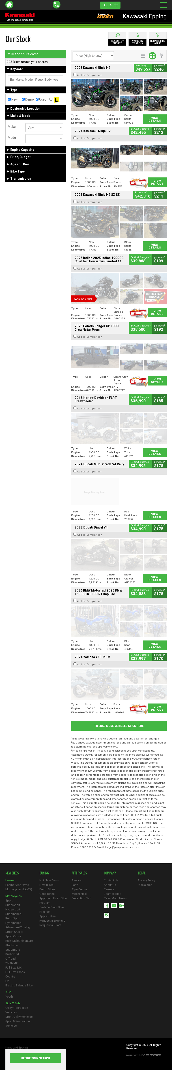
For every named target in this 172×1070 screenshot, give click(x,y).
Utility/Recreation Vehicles (16, 1010)
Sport (9, 900)
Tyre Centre (79, 889)
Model (12, 138)
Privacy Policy (146, 880)
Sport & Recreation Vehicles (17, 1023)
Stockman (12, 945)
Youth (9, 996)
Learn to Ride (112, 894)
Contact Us (111, 880)
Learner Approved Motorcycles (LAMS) (18, 887)
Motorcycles (13, 896)
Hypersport (12, 909)
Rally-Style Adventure (19, 941)
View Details (154, 119)
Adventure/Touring (17, 927)
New (13, 99)
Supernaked (13, 914)
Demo (28, 99)
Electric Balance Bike (19, 985)
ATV (8, 992)
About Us (110, 885)
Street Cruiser (14, 932)
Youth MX (11, 963)
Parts (75, 885)
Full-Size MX (13, 967)
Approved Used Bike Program (53, 900)
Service (77, 880)
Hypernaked (13, 923)
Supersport (12, 905)
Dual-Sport (12, 954)
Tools (110, 5)
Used (41, 99)
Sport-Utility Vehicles (19, 1017)
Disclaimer (145, 885)
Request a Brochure (52, 921)
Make (12, 127)
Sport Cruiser (13, 936)
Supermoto (12, 950)
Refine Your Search (23, 54)
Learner (10, 880)
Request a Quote (50, 925)
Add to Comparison (89, 75)
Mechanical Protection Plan (81, 896)
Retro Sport (12, 918)
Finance (44, 912)
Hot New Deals (49, 880)
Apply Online (47, 916)
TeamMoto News (115, 898)
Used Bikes (47, 894)
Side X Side (13, 1003)
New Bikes (46, 885)
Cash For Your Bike (51, 907)
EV (7, 981)
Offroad (10, 958)
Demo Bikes (47, 889)
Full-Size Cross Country (15, 974)
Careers (109, 889)
